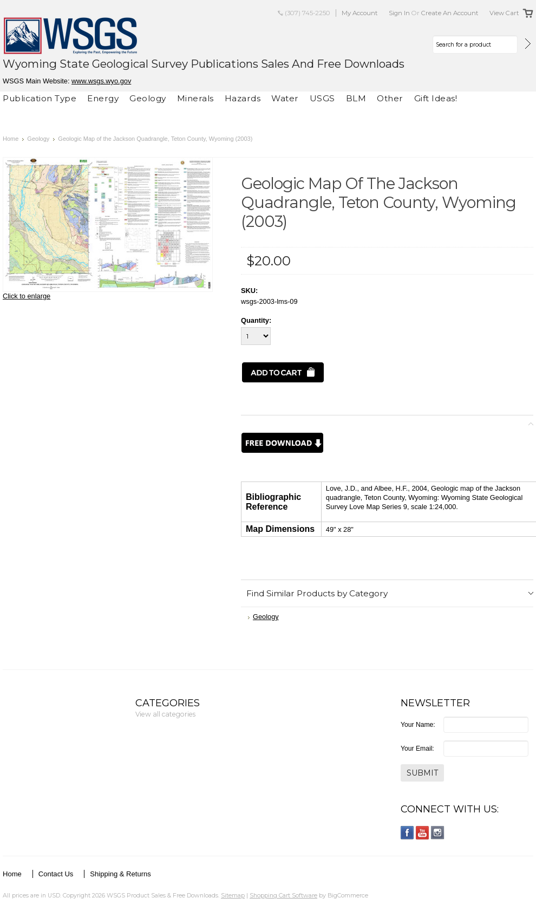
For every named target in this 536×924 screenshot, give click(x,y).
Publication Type (39, 98)
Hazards (243, 98)
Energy (103, 98)
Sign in (399, 13)
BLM (356, 98)
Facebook (407, 833)
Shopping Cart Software (283, 895)
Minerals (195, 98)
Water (285, 98)
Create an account (450, 13)
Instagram (438, 833)
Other (390, 98)
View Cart (504, 13)
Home (10, 138)
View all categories (165, 714)
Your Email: (417, 748)
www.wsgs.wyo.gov (101, 81)
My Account (360, 13)
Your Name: (418, 724)
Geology (147, 98)
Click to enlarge (26, 296)
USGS (322, 98)
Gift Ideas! (435, 98)
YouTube (422, 833)
